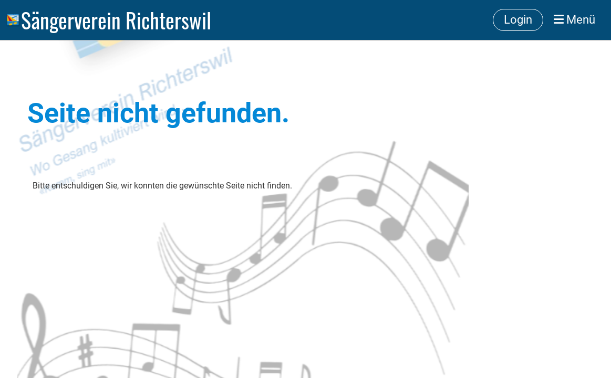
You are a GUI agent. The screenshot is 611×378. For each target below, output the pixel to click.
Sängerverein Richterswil (116, 20)
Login (518, 19)
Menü (574, 19)
